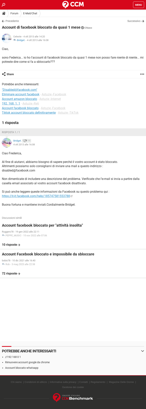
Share (10, 74)
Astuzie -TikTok (68, 112)
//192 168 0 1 (13, 356)
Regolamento (98, 382)
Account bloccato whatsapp (21, 367)
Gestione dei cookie (73, 387)
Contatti (83, 382)
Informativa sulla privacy (63, 382)
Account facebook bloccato (20, 108)
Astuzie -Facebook (54, 94)
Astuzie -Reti (30, 103)
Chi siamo (16, 382)
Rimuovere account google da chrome (27, 362)
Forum (14, 13)
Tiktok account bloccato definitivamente (29, 112)
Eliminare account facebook (20, 94)
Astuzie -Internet (50, 99)
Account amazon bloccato (19, 99)
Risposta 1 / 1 (11, 132)
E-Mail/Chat (30, 13)
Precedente (12, 21)
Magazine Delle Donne (121, 382)
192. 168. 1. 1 (11, 103)
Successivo (133, 21)
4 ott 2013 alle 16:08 (37, 40)
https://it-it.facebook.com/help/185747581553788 (36, 196)
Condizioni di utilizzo (36, 382)
